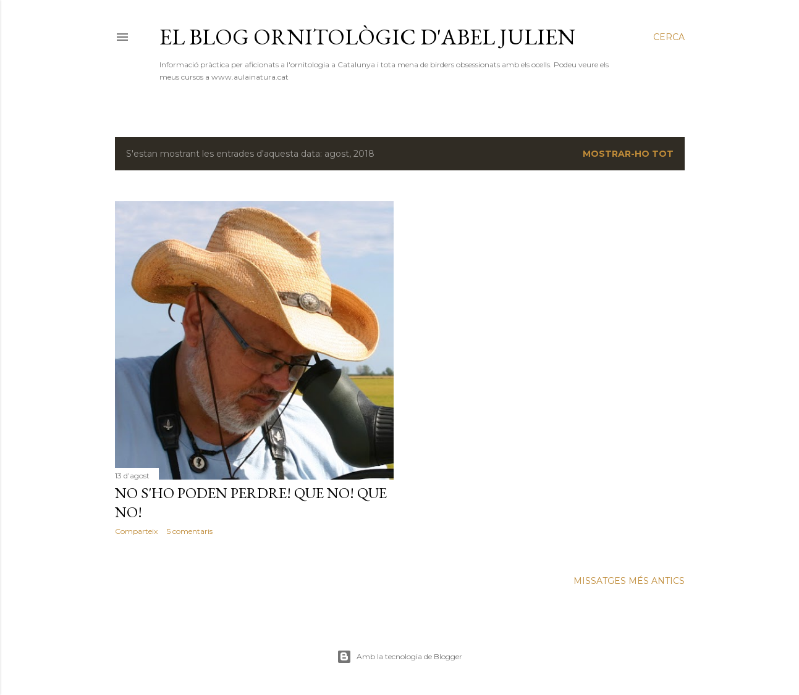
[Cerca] (669, 37)
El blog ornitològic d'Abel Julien (367, 36)
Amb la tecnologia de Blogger (399, 656)
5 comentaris (190, 531)
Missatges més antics (629, 580)
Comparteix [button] (136, 531)
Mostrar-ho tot (628, 153)
